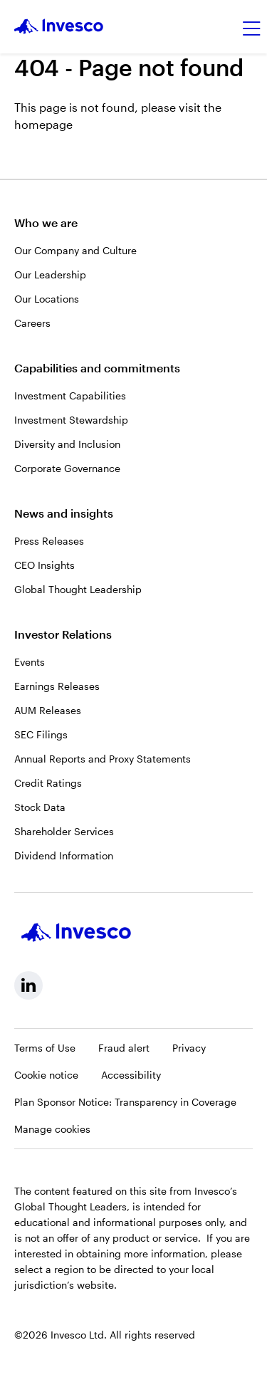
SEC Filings (41, 734)
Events (29, 662)
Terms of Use (44, 1048)
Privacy (189, 1048)
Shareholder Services (64, 831)
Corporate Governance (67, 468)
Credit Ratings (48, 783)
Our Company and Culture (75, 250)
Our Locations (46, 299)
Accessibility (131, 1075)
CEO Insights (44, 565)
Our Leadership (50, 274)
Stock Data (40, 807)
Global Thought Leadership (78, 589)
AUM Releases (47, 710)
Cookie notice (46, 1075)
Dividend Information (63, 855)
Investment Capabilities (70, 395)
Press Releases (49, 541)
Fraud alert (124, 1048)
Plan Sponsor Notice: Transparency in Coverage (125, 1102)
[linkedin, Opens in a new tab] (28, 985)
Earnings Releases (57, 686)
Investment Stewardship (71, 420)
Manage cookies (52, 1129)
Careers (32, 323)
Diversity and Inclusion (67, 444)
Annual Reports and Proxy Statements (102, 759)
